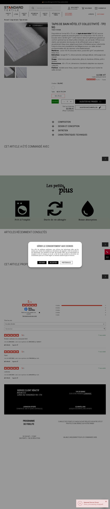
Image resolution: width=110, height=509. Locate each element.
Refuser (42, 263)
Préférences (66, 263)
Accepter (53, 263)
